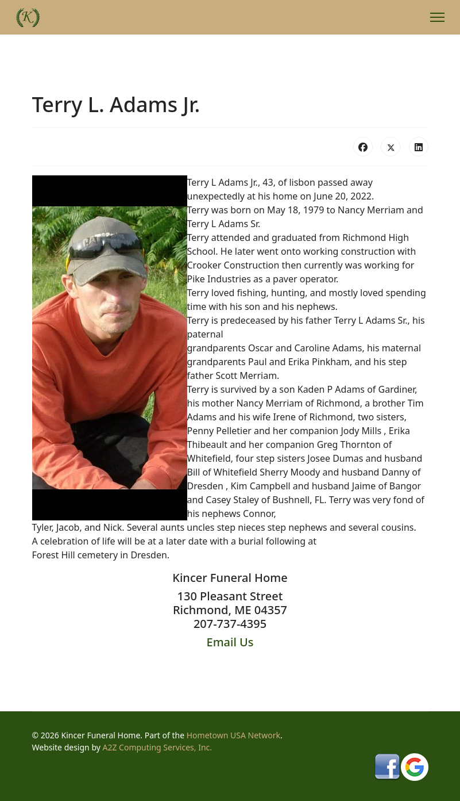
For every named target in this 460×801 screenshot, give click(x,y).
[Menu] (437, 17)
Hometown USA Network (233, 735)
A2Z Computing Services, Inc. (157, 747)
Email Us (230, 642)
